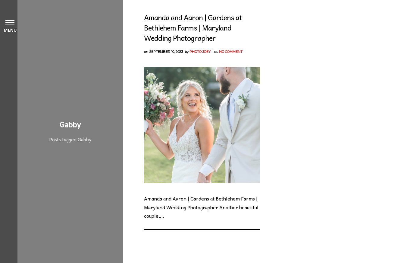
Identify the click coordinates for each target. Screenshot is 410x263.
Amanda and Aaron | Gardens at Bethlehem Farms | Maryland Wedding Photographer (193, 27)
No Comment (231, 52)
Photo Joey (200, 52)
